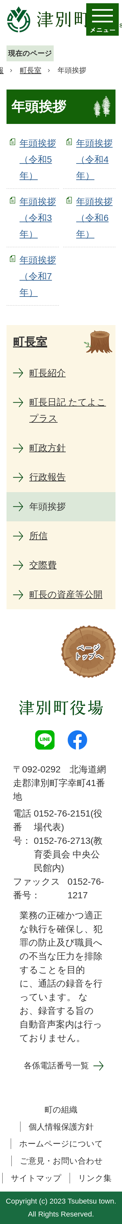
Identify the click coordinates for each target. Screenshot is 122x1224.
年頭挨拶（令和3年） (38, 218)
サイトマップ (36, 1177)
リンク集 (95, 1177)
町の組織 (61, 1109)
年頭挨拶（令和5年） (38, 159)
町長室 (30, 70)
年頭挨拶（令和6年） (94, 218)
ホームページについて (61, 1143)
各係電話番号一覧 (56, 1065)
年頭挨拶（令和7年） (38, 276)
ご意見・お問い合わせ (61, 1160)
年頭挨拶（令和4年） (94, 159)
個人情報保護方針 (61, 1126)
